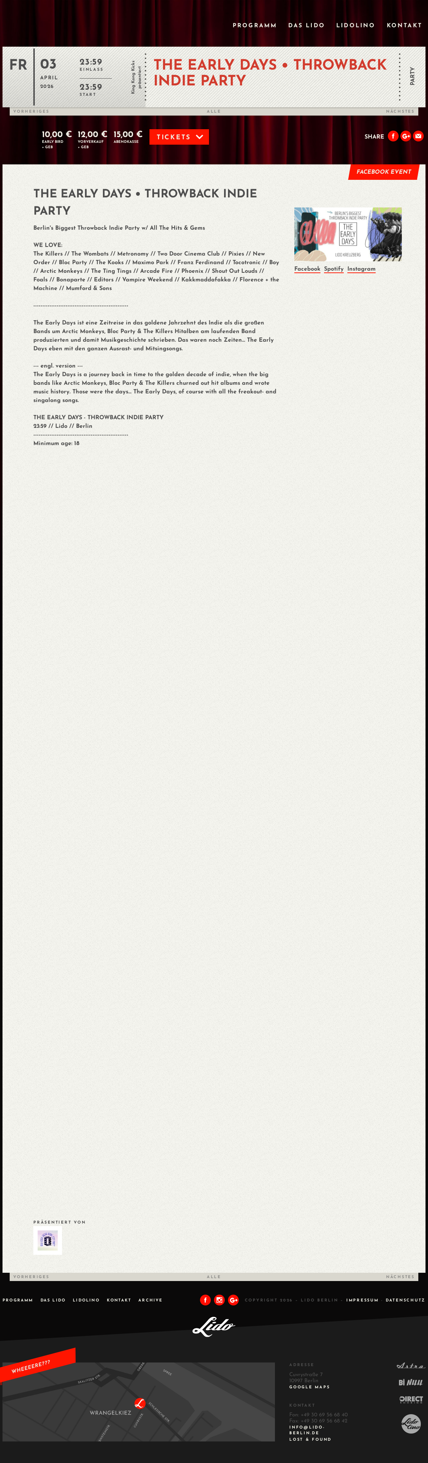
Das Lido (306, 26)
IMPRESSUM (362, 1301)
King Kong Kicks (133, 77)
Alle (214, 112)
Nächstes (400, 112)
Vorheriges (31, 112)
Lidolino (356, 26)
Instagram (361, 269)
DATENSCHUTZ (405, 1301)
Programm (255, 26)
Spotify (334, 269)
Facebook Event (384, 172)
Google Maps (309, 1387)
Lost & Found (310, 1440)
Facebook (307, 269)
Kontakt (404, 26)
